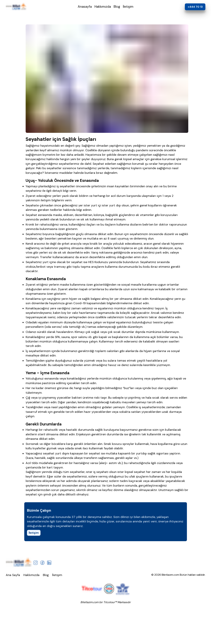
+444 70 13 (195, 7)
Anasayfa (85, 6)
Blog (117, 6)
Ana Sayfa (13, 575)
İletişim (128, 6)
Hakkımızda (102, 6)
